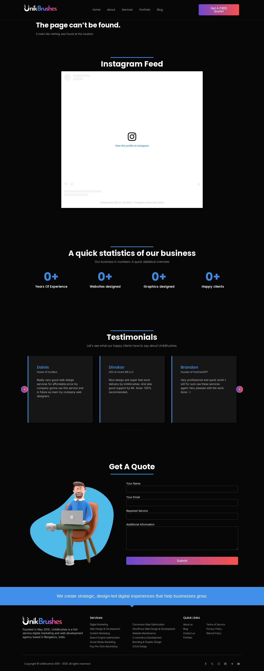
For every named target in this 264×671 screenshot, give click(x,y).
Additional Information (140, 524)
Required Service (137, 510)
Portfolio (144, 10)
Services (127, 10)
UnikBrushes (106, 202)
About (111, 10)
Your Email (133, 497)
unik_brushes (124, 202)
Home (96, 10)
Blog (160, 10)
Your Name (133, 483)
